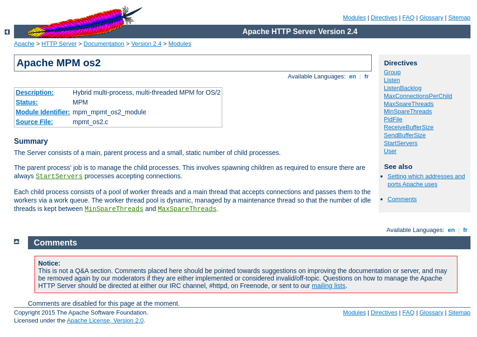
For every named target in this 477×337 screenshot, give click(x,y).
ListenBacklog (403, 87)
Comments (402, 199)
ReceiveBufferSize (409, 127)
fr (367, 76)
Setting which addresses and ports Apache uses (426, 180)
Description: (35, 92)
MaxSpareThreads (187, 209)
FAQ (408, 17)
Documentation (103, 43)
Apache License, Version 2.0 (105, 320)
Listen (392, 80)
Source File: (34, 122)
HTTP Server (59, 43)
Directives (384, 17)
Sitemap (459, 17)
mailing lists (328, 285)
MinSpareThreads (114, 209)
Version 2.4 (146, 43)
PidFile (393, 119)
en (353, 76)
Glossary (431, 17)
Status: (27, 102)
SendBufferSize (405, 135)
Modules (354, 17)
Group (392, 72)
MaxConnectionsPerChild (418, 95)
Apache (24, 43)
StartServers (59, 176)
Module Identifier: (43, 112)
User (390, 150)
